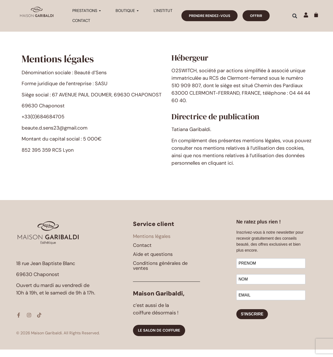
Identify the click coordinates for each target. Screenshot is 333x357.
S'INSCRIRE (252, 322)
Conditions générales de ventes (160, 273)
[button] (294, 16)
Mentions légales (152, 244)
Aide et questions (153, 262)
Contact (142, 253)
